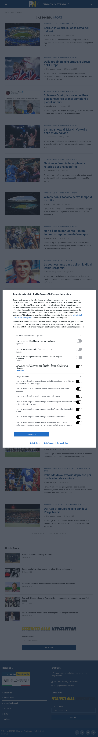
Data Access (49, 443)
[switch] (79, 341)
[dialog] (49, 369)
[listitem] (49, 335)
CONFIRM (31, 434)
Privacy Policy (62, 443)
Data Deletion (35, 443)
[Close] (91, 294)
